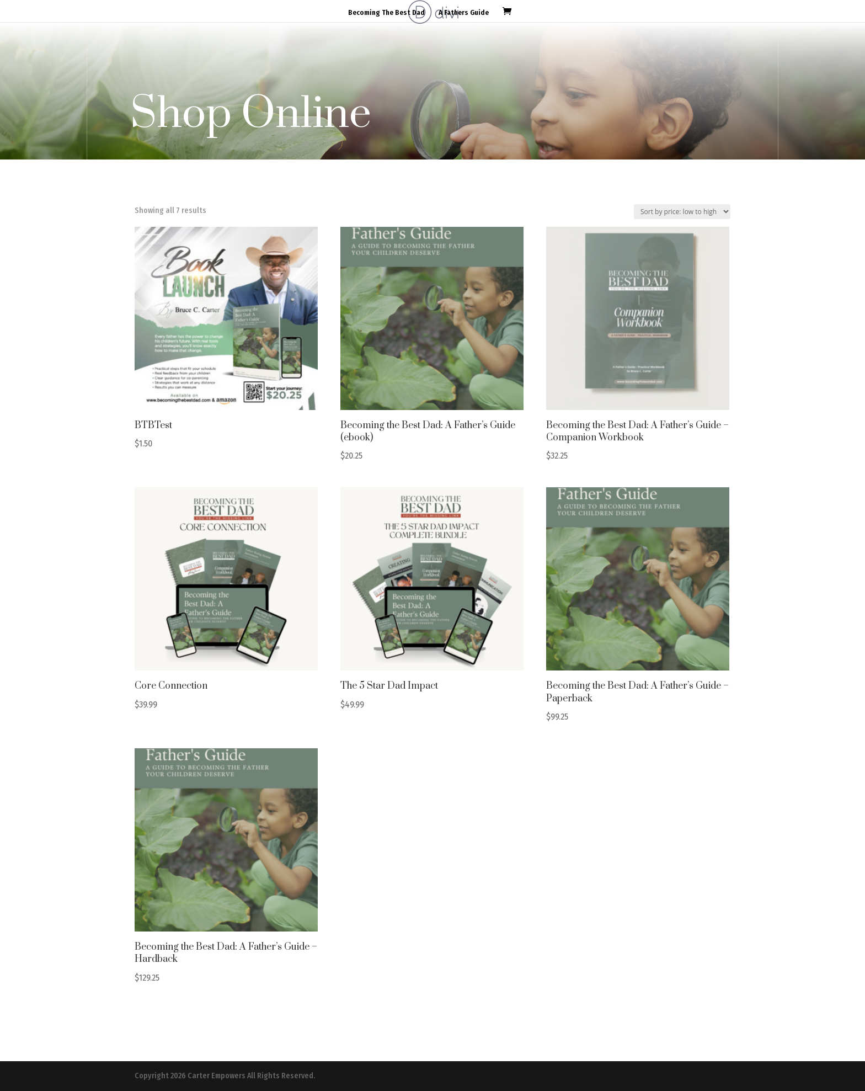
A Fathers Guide (464, 13)
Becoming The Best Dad (386, 13)
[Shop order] (682, 211)
